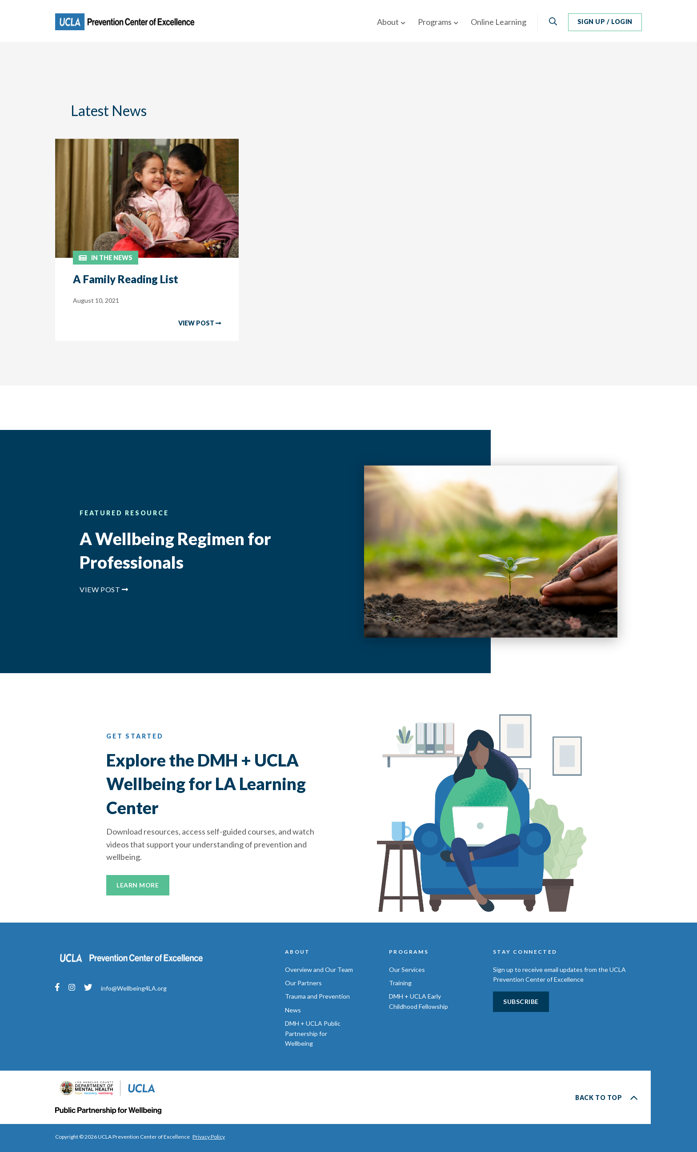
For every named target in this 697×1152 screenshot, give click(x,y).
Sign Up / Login (605, 21)
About (388, 22)
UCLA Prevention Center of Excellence (131, 22)
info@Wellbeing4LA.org (134, 988)
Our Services (407, 969)
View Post (104, 589)
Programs (435, 22)
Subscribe (521, 1001)
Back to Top (606, 1097)
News (293, 1010)
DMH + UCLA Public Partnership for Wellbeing (312, 1033)
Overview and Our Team (319, 969)
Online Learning (498, 22)
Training (400, 983)
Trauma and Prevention (317, 996)
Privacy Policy (209, 1136)
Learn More (137, 885)
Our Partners (303, 983)
